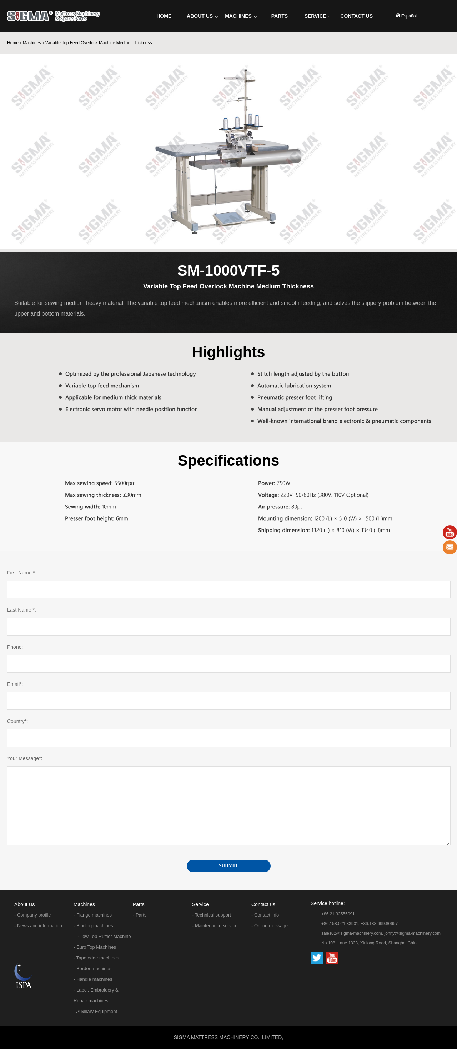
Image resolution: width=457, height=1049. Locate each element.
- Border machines (92, 968)
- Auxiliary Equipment (95, 1011)
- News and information (38, 925)
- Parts (139, 915)
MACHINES (241, 16)
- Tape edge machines (96, 957)
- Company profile (32, 915)
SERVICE (318, 16)
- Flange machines (93, 915)
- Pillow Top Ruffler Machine (102, 936)
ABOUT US (202, 16)
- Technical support (211, 915)
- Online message (269, 925)
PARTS (279, 16)
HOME (163, 16)
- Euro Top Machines (95, 947)
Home (13, 42)
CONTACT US (356, 16)
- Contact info (265, 915)
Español (406, 16)
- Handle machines (93, 979)
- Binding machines (93, 925)
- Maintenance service (214, 925)
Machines (32, 42)
